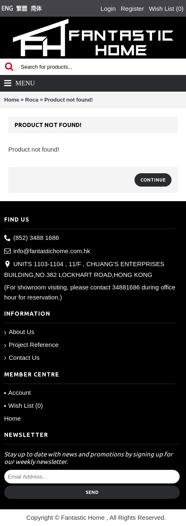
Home (11, 100)
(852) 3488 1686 (31, 238)
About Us (19, 332)
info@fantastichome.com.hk (47, 251)
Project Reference (31, 345)
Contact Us (21, 357)
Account (17, 392)
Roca (32, 100)
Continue (153, 179)
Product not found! (68, 100)
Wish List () (23, 405)
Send (92, 492)
